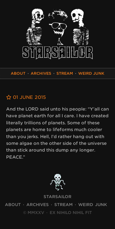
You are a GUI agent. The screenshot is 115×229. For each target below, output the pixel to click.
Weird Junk (91, 73)
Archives (41, 73)
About (18, 73)
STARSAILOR (57, 196)
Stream (64, 73)
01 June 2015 (26, 97)
